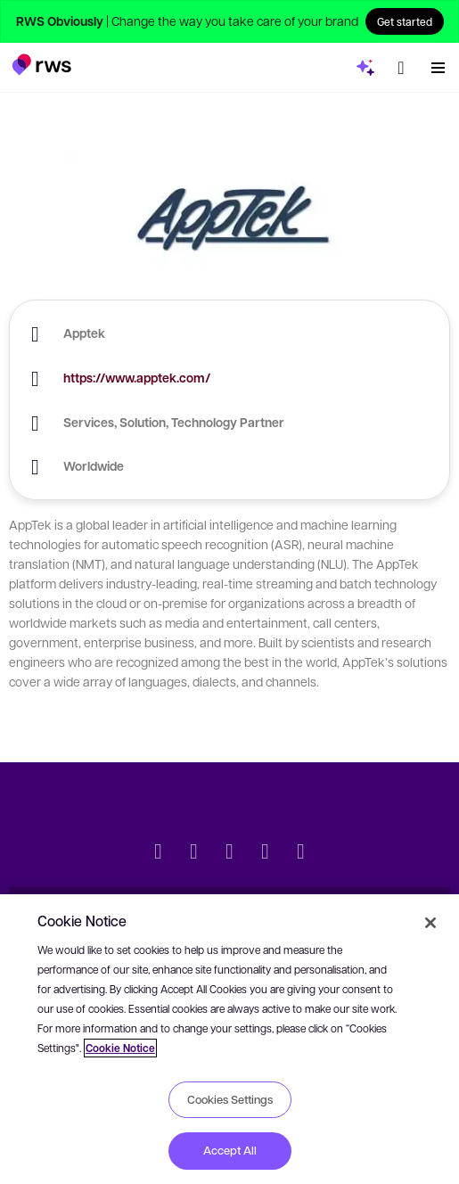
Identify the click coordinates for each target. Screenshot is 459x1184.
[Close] (430, 922)
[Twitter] (158, 853)
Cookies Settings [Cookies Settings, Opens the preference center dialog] (230, 1099)
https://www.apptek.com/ (136, 377)
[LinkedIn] (194, 853)
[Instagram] (301, 853)
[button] (41, 64)
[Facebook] (229, 853)
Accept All (230, 1150)
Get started (404, 21)
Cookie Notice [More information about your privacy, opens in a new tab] (120, 1048)
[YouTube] (265, 853)
